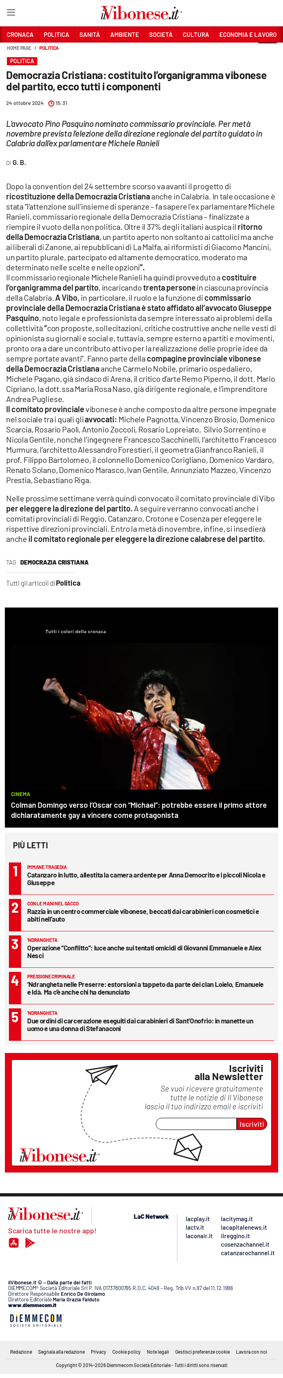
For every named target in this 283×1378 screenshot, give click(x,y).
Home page (19, 48)
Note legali (158, 1351)
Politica (49, 48)
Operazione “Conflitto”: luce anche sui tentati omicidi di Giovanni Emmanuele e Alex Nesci (144, 951)
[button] (267, 52)
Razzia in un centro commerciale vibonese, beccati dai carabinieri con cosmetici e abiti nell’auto (143, 915)
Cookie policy (126, 1351)
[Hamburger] (10, 14)
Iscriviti (252, 1123)
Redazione (21, 1351)
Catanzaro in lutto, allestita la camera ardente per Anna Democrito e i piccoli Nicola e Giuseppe (146, 878)
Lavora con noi (251, 1351)
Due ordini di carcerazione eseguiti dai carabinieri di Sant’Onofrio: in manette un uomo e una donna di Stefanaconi (140, 1024)
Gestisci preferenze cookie (202, 1351)
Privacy (98, 1351)
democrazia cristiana (54, 562)
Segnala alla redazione (61, 1351)
